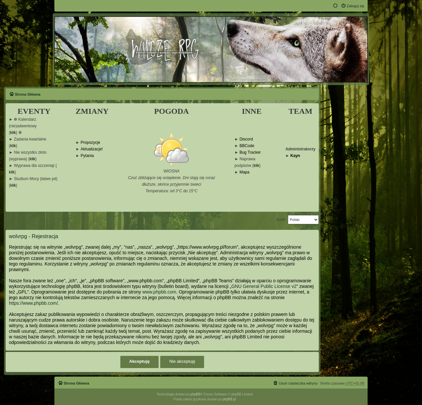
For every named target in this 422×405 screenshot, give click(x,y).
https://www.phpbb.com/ (33, 303)
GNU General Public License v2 (264, 286)
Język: (281, 219)
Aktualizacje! (92, 149)
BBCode (246, 146)
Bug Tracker (250, 152)
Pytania (87, 156)
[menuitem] (352, 6)
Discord (246, 139)
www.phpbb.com (159, 292)
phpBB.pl (229, 399)
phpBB (195, 394)
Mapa (244, 172)
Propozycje (90, 142)
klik (13, 133)
